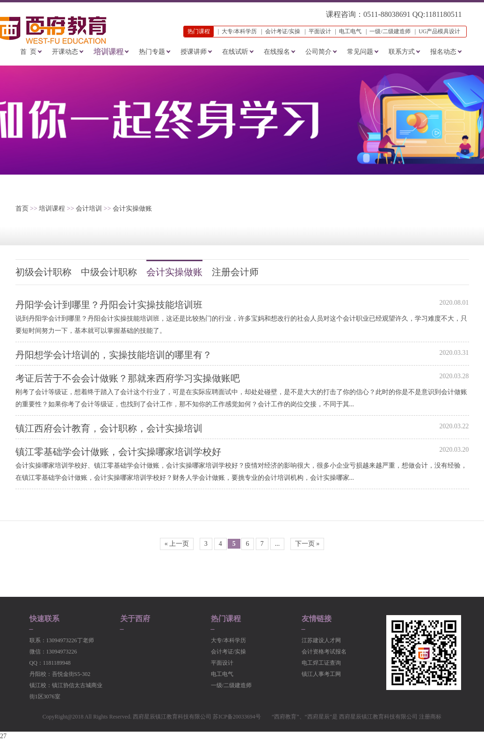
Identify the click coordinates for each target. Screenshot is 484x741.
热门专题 (152, 51)
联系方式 (402, 51)
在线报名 (277, 51)
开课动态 (65, 51)
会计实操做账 (132, 208)
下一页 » (307, 543)
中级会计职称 (109, 272)
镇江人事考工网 (321, 674)
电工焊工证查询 (321, 663)
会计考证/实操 (282, 31)
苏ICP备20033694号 (237, 716)
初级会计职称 (43, 272)
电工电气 (350, 31)
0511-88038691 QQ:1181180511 (412, 14)
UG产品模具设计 (439, 31)
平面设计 (320, 31)
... (277, 543)
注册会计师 (235, 272)
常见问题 (360, 51)
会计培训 (89, 208)
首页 (22, 208)
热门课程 (226, 619)
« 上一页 (177, 543)
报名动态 (443, 51)
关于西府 (135, 619)
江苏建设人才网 (321, 640)
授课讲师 (194, 51)
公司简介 (318, 51)
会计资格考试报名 (324, 651)
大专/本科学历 (239, 31)
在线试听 (235, 51)
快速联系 (44, 619)
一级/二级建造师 (389, 31)
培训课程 (108, 52)
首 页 (28, 51)
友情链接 (317, 619)
